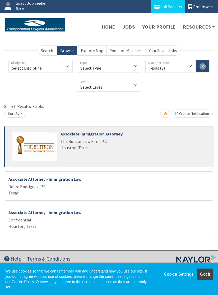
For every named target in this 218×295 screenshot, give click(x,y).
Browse (67, 50)
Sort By (14, 113)
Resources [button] (197, 27)
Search (47, 50)
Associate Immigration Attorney (92, 134)
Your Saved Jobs (163, 50)
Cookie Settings (178, 274)
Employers (200, 6)
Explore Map (92, 50)
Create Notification (192, 113)
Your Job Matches (126, 50)
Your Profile (159, 27)
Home (108, 27)
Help (13, 258)
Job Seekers (168, 6)
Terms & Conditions (48, 258)
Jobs (129, 27)
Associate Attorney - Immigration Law (44, 179)
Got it (205, 274)
